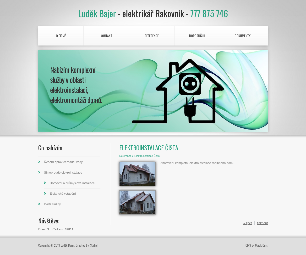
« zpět (247, 223)
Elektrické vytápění (63, 193)
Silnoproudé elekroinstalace (63, 172)
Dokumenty (243, 35)
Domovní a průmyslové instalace (72, 183)
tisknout (262, 223)
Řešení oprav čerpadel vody (63, 162)
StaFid (94, 245)
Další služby (52, 204)
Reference (152, 35)
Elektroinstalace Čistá (147, 155)
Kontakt (106, 35)
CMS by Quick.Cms (257, 245)
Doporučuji (197, 35)
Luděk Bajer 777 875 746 (153, 13)
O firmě (61, 35)
